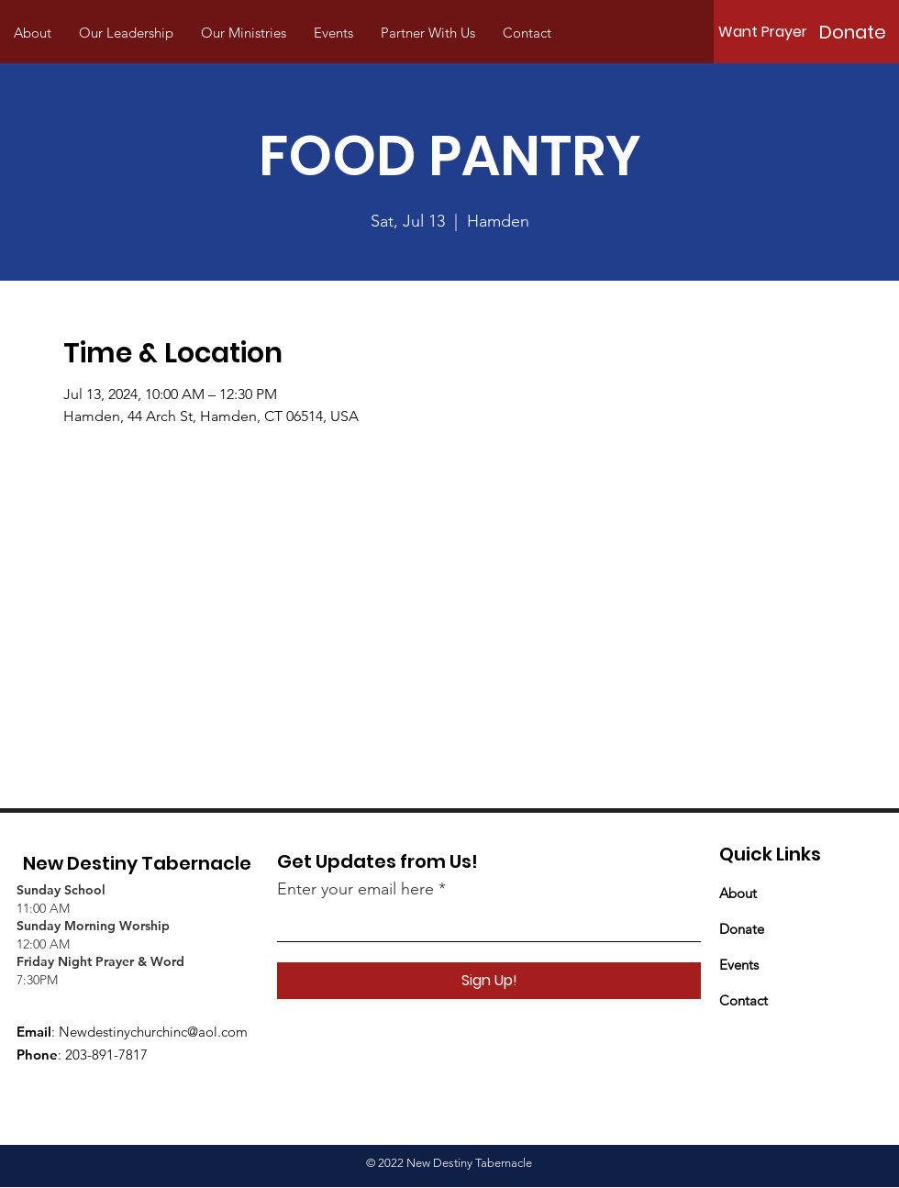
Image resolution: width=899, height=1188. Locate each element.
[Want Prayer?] (767, 32)
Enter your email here (355, 889)
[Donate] (852, 32)
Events (739, 964)
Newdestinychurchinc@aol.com (153, 1031)
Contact (743, 1000)
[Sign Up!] (489, 980)
